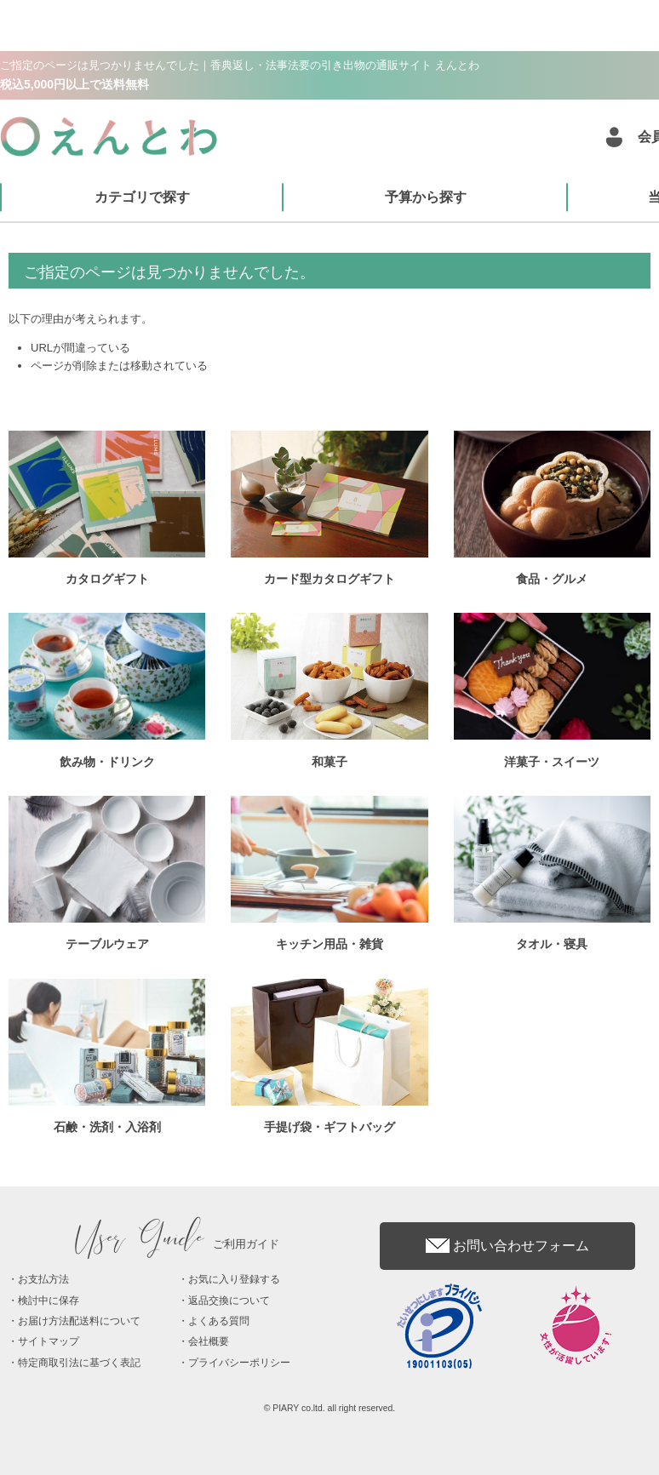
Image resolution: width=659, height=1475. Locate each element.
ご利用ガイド (178, 1244)
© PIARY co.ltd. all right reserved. (330, 1408)
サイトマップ (48, 1341)
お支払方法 (43, 1279)
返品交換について (229, 1300)
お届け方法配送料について (79, 1321)
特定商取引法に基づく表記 (79, 1363)
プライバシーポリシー (239, 1363)
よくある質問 (218, 1321)
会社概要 (208, 1341)
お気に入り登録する (234, 1279)
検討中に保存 (48, 1300)
